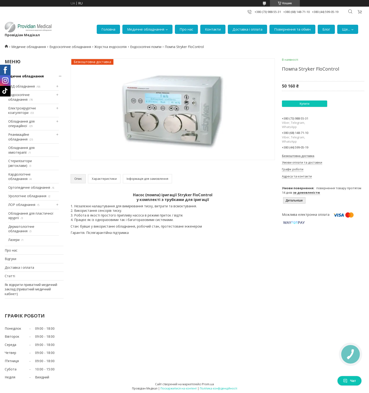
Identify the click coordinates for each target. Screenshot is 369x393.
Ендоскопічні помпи (145, 46)
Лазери (14, 239)
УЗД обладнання (21, 86)
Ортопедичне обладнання (29, 187)
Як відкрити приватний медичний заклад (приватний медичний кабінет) (31, 289)
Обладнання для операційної (21, 123)
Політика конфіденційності (218, 388)
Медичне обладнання (145, 29)
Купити (304, 103)
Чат (349, 381)
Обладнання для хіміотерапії (21, 150)
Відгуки (10, 259)
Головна (108, 29)
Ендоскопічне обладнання (70, 46)
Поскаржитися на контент (178, 388)
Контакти (213, 29)
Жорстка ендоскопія (110, 46)
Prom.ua (208, 384)
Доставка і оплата (247, 29)
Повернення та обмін (292, 29)
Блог (326, 29)
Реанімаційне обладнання (18, 136)
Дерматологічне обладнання (21, 228)
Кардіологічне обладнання (19, 176)
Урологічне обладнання (27, 196)
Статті (10, 276)
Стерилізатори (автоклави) (20, 163)
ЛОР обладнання (21, 204)
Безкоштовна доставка (298, 156)
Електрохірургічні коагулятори (22, 110)
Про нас (186, 29)
